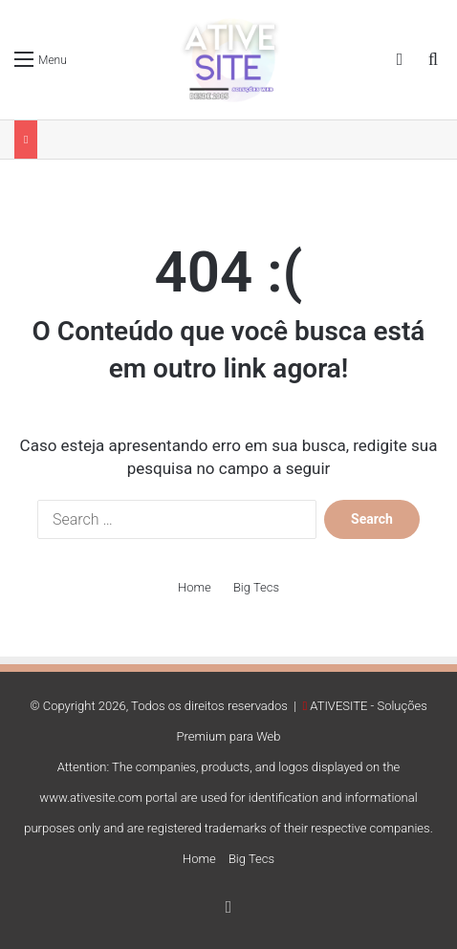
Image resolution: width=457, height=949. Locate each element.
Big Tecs (256, 587)
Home (194, 587)
